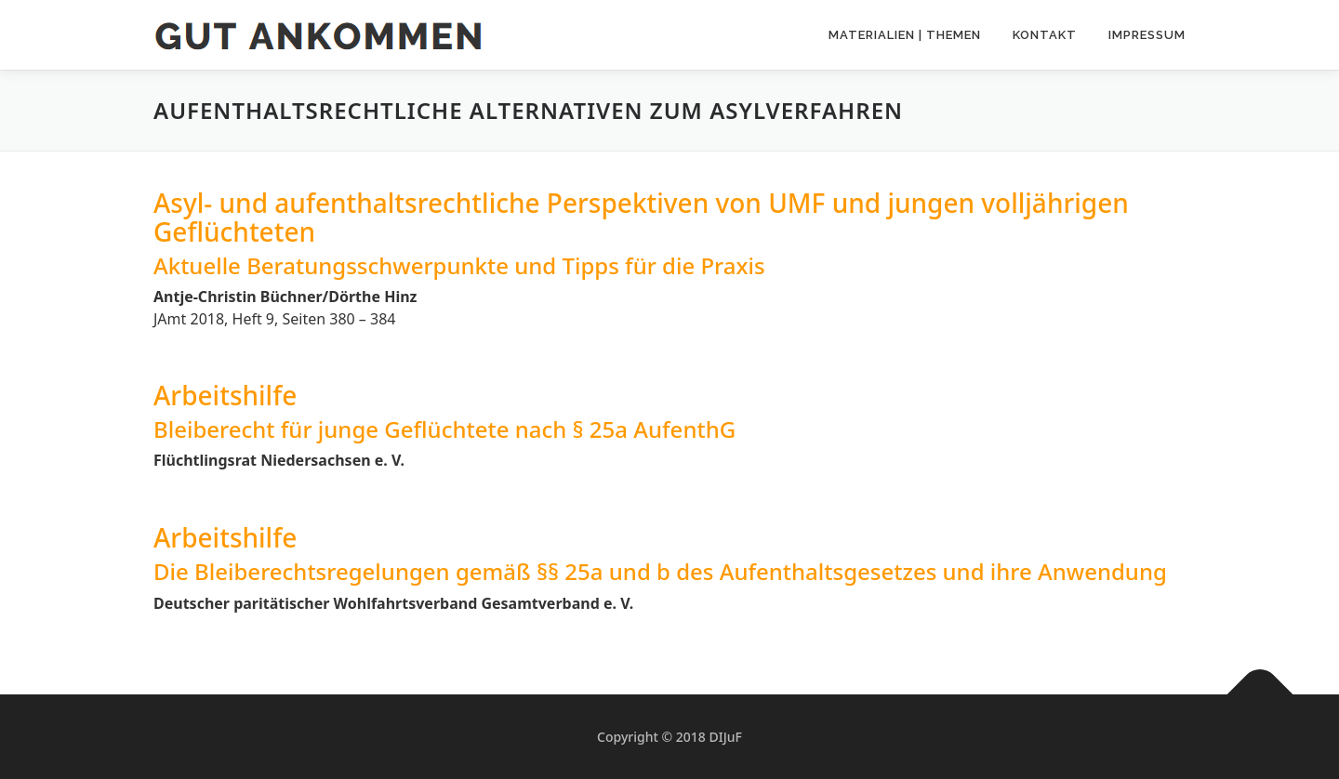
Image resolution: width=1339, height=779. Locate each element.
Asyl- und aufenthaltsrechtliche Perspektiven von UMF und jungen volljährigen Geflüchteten (641, 217)
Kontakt (1045, 35)
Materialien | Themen (905, 35)
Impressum (1147, 35)
